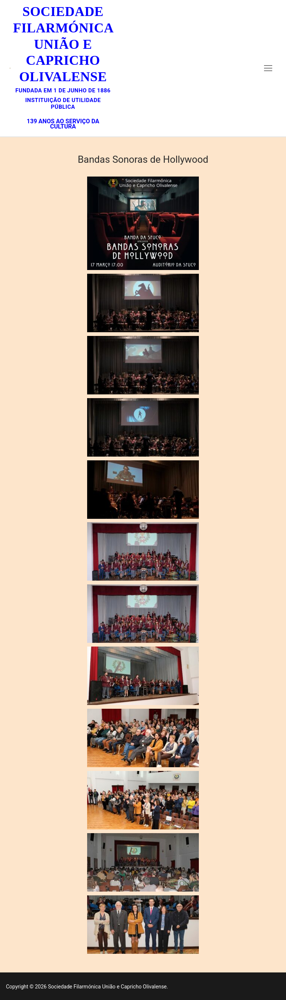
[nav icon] (268, 68)
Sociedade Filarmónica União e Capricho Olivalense (63, 44)
